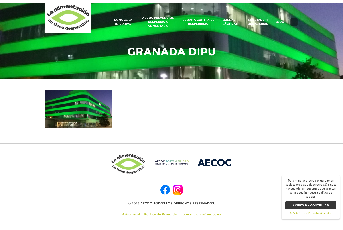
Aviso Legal (131, 214)
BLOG (280, 22)
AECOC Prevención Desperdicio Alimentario (158, 22)
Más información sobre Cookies (311, 213)
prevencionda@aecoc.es (202, 214)
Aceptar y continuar (311, 205)
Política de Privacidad (161, 214)
